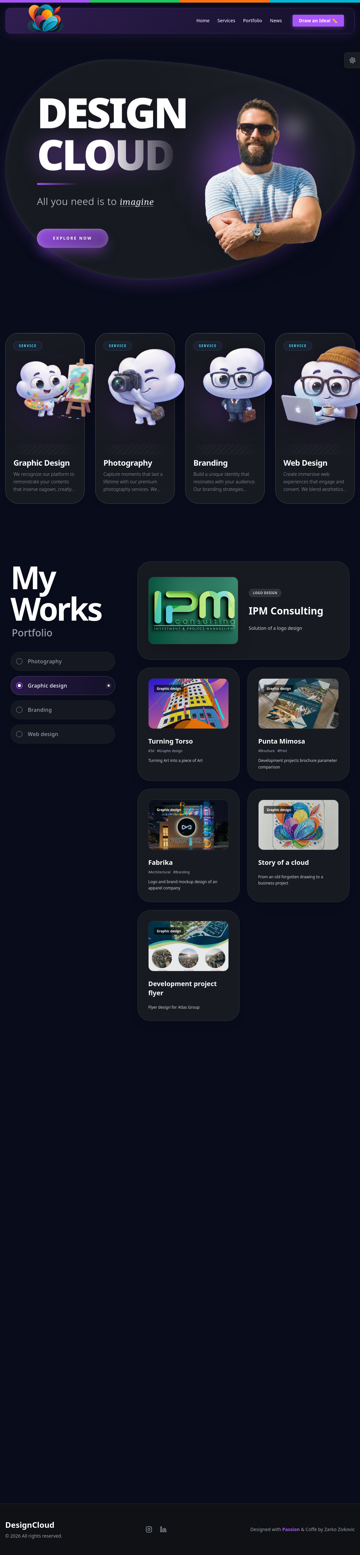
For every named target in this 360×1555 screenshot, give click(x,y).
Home (202, 20)
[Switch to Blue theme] (315, 1)
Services (226, 20)
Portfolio (252, 20)
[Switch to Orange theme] (225, 1)
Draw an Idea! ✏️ (318, 20)
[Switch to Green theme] (135, 1)
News (276, 20)
